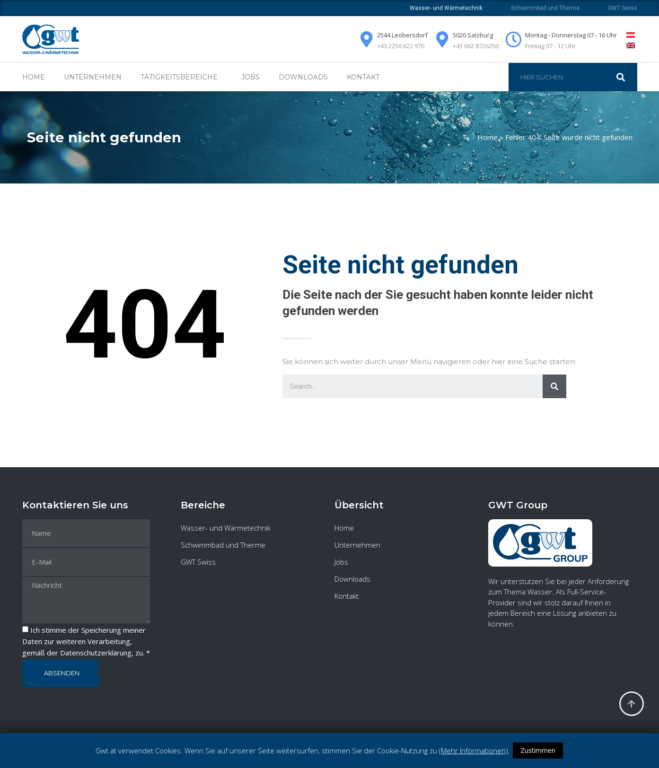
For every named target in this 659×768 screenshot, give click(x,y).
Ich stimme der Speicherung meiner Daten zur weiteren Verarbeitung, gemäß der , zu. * (86, 641)
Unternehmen (93, 77)
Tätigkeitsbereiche (181, 77)
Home (33, 77)
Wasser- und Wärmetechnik (226, 527)
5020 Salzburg (473, 35)
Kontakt (363, 77)
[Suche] (625, 77)
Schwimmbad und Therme (545, 8)
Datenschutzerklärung (96, 652)
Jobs (250, 77)
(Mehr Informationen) (473, 750)
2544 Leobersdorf (402, 35)
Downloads (303, 77)
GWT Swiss (622, 8)
